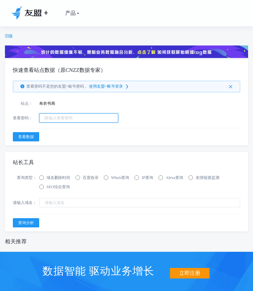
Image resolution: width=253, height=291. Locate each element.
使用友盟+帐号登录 (109, 86)
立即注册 (189, 270)
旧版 (9, 36)
